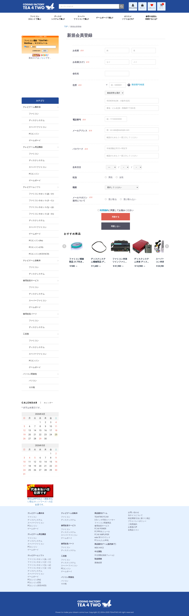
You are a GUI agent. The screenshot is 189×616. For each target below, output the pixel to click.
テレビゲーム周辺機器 (37, 534)
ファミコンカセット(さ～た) (39, 562)
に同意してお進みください (115, 210)
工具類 (64, 556)
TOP (66, 27)
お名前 (76, 50)
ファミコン (32, 517)
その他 (64, 584)
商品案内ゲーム (100, 513)
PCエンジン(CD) (34, 582)
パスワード (78, 149)
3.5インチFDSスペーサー (104, 520)
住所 (75, 85)
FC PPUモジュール (102, 531)
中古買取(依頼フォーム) (104, 555)
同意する (115, 217)
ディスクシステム (35, 520)
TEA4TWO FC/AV (101, 517)
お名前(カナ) (79, 62)
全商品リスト (133, 530)
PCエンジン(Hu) (34, 580)
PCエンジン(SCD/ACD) (37, 585)
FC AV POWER (100, 529)
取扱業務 (98, 559)
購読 (26, 47)
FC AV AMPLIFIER (101, 534)
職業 (75, 187)
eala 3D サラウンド (102, 537)
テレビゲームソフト (36, 555)
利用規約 (104, 210)
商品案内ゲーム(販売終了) (105, 544)
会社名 (76, 73)
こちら (42, 58)
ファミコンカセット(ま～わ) (39, 568)
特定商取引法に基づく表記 (139, 518)
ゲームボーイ (33, 529)
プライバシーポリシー (137, 521)
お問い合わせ (133, 512)
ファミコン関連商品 (102, 523)
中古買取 (98, 551)
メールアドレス (80, 130)
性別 (75, 177)
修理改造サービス (68, 525)
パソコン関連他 (67, 577)
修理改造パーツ (67, 544)
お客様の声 (132, 527)
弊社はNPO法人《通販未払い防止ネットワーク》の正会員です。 (40, 497)
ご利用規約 (132, 524)
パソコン (64, 581)
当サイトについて (135, 515)
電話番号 (77, 119)
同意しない (115, 226)
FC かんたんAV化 (101, 540)
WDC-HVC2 (99, 548)
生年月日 (77, 167)
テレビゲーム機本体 (36, 513)
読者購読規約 (36, 50)
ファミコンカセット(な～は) (39, 565)
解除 (33, 47)
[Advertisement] (40, 81)
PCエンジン (32, 526)
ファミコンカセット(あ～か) (39, 559)
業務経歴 (98, 563)
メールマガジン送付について (80, 199)
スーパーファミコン (36, 523)
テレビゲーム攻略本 (69, 513)
